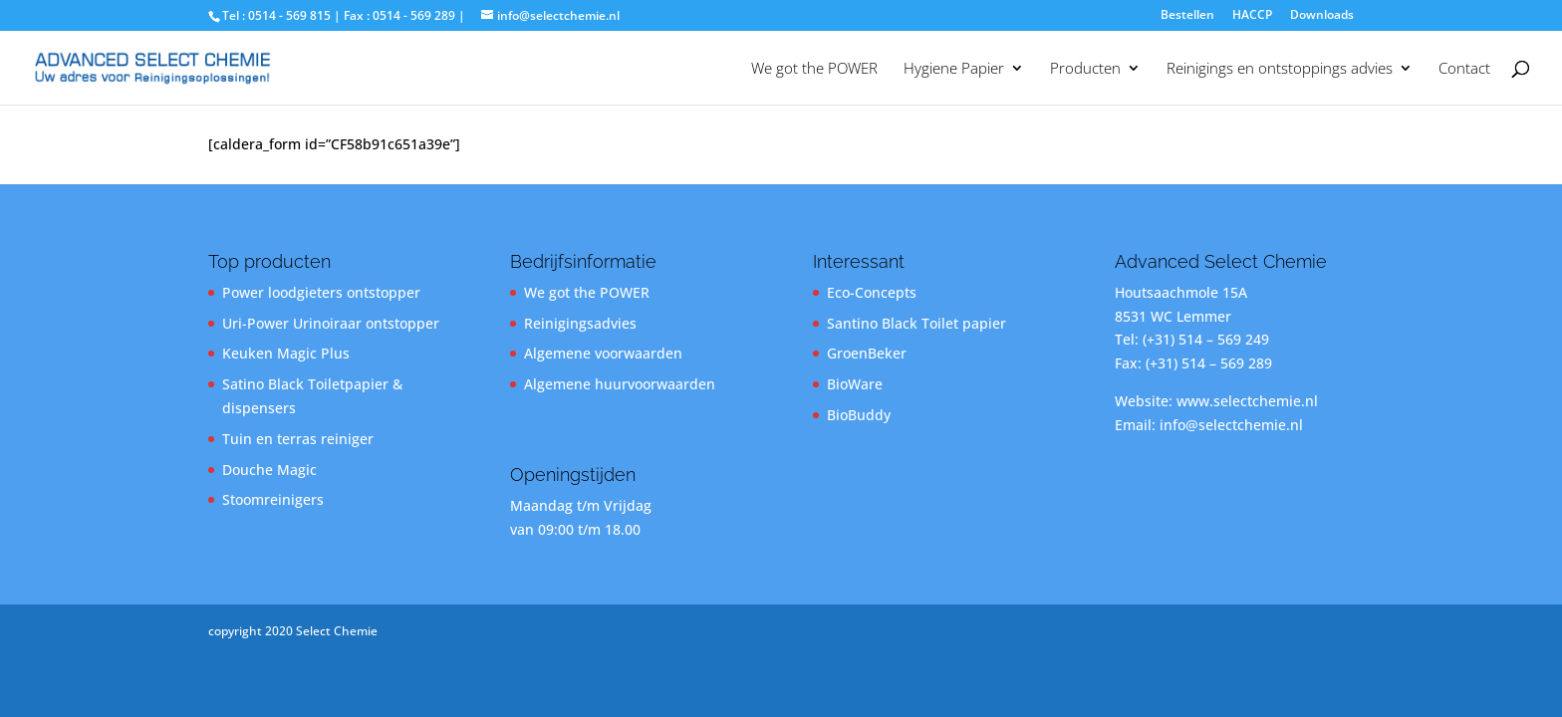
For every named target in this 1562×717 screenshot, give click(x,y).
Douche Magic (269, 469)
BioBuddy (859, 414)
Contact (1464, 69)
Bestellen (1187, 16)
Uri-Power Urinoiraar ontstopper (330, 323)
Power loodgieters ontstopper (321, 292)
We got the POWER (814, 69)
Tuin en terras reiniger (298, 438)
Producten (1085, 69)
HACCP (1252, 16)
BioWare (855, 383)
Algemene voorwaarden (603, 353)
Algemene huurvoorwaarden (619, 383)
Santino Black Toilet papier (916, 323)
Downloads (1322, 16)
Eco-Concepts (871, 292)
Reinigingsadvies (580, 323)
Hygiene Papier (954, 69)
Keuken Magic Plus (286, 353)
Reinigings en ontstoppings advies (1280, 69)
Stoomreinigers (273, 499)
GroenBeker (867, 353)
